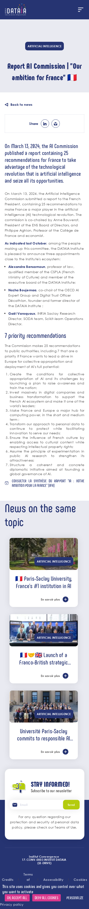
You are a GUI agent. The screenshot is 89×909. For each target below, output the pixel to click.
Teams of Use (65, 827)
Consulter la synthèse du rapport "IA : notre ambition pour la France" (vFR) (48, 483)
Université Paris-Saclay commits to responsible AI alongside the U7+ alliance (43, 734)
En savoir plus (50, 599)
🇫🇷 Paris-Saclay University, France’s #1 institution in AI (43, 582)
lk (45, 123)
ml (56, 123)
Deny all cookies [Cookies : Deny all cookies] (46, 897)
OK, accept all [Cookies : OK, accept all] (17, 897)
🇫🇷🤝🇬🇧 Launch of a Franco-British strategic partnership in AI (43, 658)
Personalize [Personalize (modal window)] (75, 897)
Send (71, 805)
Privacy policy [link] (11, 904)
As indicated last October (25, 243)
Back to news (21, 104)
